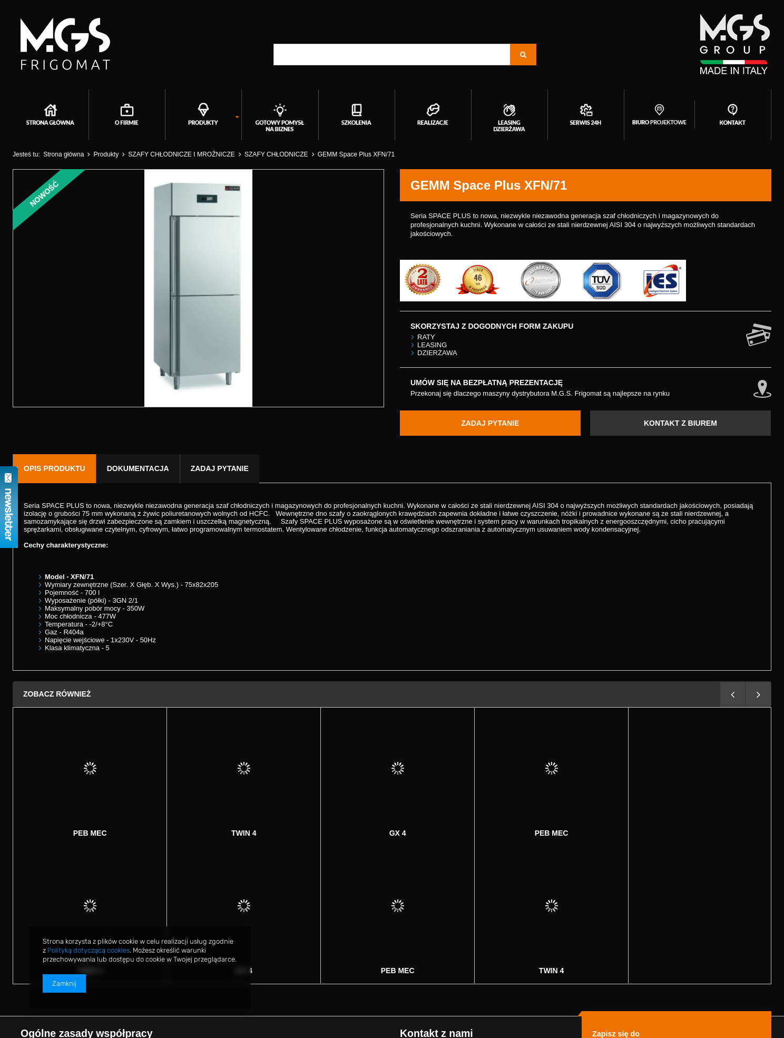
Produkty (106, 154)
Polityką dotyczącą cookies (88, 950)
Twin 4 (89, 833)
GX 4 (244, 833)
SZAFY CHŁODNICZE (276, 154)
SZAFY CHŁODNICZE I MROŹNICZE (181, 154)
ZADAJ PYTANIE (490, 423)
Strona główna (63, 154)
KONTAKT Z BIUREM (680, 423)
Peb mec (398, 833)
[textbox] (392, 54)
